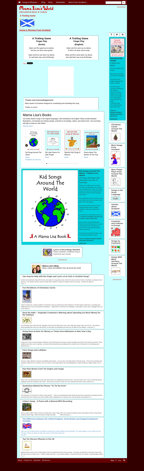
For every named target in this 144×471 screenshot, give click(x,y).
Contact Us (28, 460)
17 (71, 163)
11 (62, 163)
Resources (46, 460)
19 (74, 163)
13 (65, 163)
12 (63, 163)
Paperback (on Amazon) (33, 159)
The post (23, 435)
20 (76, 163)
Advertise (37, 460)
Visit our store (28, 126)
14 (66, 163)
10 (60, 163)
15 (68, 163)
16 (70, 163)
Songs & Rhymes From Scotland (35, 30)
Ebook (27, 157)
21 (77, 163)
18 (73, 163)
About (20, 460)
